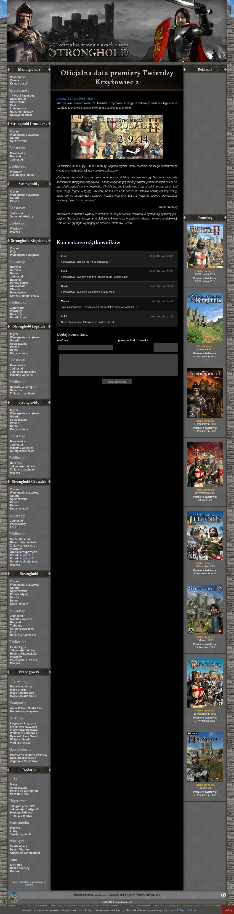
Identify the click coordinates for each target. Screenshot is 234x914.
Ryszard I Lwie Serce (23, 736)
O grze (14, 131)
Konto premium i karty (24, 295)
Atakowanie (17, 286)
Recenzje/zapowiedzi (23, 653)
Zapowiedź (17, 307)
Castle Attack (18, 846)
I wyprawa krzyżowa (23, 723)
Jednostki (16, 159)
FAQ (13, 251)
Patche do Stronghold (24, 790)
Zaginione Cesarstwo (24, 761)
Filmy (13, 831)
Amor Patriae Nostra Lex (26, 708)
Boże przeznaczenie (23, 758)
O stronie (16, 864)
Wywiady (16, 171)
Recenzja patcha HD (23, 635)
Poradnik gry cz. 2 (22, 558)
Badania (15, 279)
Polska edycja (19, 594)
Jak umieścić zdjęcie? (24, 809)
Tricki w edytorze (21, 815)
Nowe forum (18, 98)
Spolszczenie (18, 141)
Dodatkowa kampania (24, 711)
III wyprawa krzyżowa (24, 730)
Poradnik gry (18, 317)
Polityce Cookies (186, 910)
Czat (13, 105)
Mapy (13, 784)
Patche (14, 201)
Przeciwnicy (18, 153)
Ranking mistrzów (22, 111)
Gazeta (14, 80)
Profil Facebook (24, 95)
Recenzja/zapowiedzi (23, 542)
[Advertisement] (205, 144)
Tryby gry (16, 625)
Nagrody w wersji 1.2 (23, 387)
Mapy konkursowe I (22, 693)
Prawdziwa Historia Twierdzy (28, 754)
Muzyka (15, 231)
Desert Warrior (19, 849)
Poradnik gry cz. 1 (22, 555)
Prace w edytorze (21, 686)
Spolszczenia (18, 787)
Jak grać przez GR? (22, 806)
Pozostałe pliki (19, 794)
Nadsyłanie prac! (21, 114)
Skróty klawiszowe (22, 451)
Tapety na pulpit (20, 834)
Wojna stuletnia (20, 739)
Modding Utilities (21, 812)
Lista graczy (18, 108)
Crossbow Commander (25, 852)
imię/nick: (62, 340)
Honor (14, 273)
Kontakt (15, 871)
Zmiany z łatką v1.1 (22, 545)
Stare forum (17, 102)
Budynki (15, 156)
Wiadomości (18, 77)
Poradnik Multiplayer (23, 561)
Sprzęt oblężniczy (21, 216)
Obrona (15, 289)
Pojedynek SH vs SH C (25, 660)
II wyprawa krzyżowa (23, 726)
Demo (14, 350)
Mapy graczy (18, 689)
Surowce (15, 270)
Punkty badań (19, 283)
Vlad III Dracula (20, 742)
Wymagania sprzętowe (24, 134)
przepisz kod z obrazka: (133, 340)
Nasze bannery (19, 868)
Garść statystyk (20, 539)
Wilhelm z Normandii (23, 733)
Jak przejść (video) (22, 175)
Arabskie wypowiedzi (24, 552)
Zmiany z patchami (22, 393)
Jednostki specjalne (23, 371)
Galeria (14, 138)
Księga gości (18, 83)
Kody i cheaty (19, 353)
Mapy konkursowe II (23, 696)
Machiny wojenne (21, 375)
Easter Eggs (18, 647)
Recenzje (16, 314)
